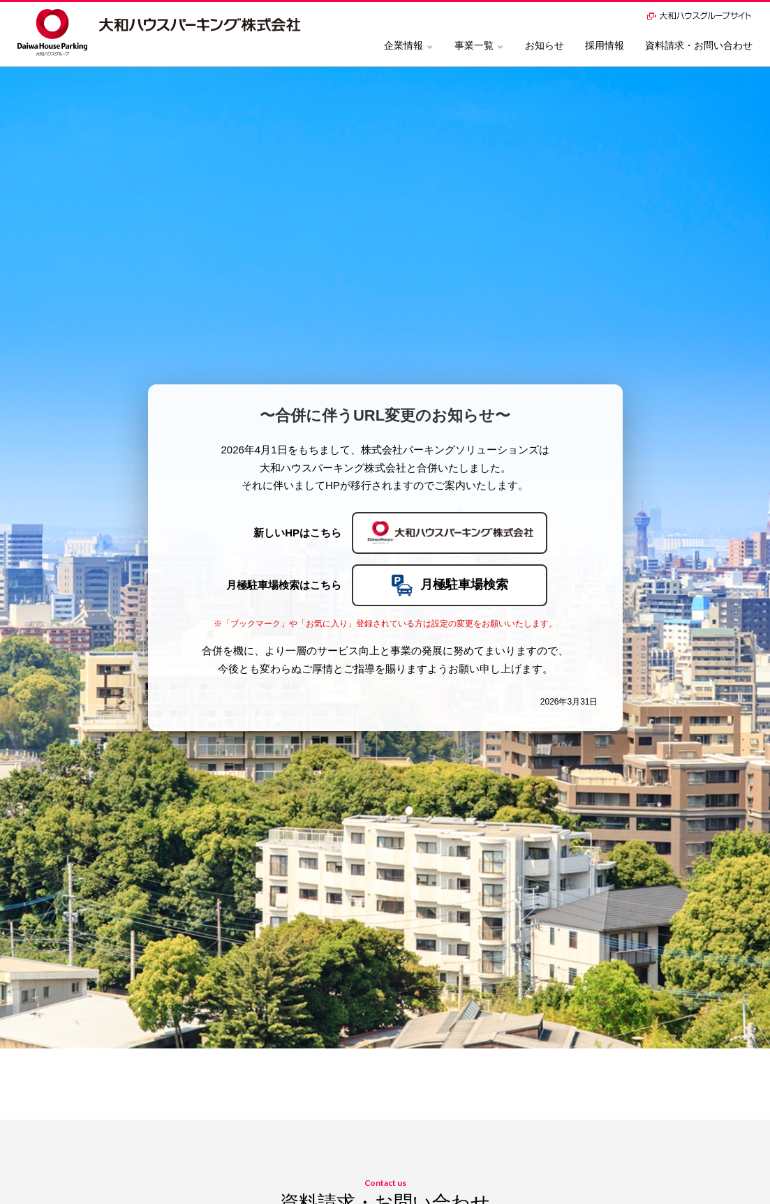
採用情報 (604, 45)
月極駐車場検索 (449, 585)
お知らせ (544, 45)
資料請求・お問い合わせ (699, 45)
